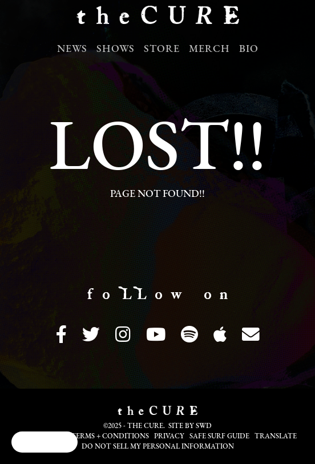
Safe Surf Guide (219, 436)
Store (162, 49)
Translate (276, 436)
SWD (204, 426)
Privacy (169, 436)
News (72, 49)
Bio (249, 49)
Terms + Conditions (110, 436)
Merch (209, 49)
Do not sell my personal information (158, 446)
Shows (115, 49)
